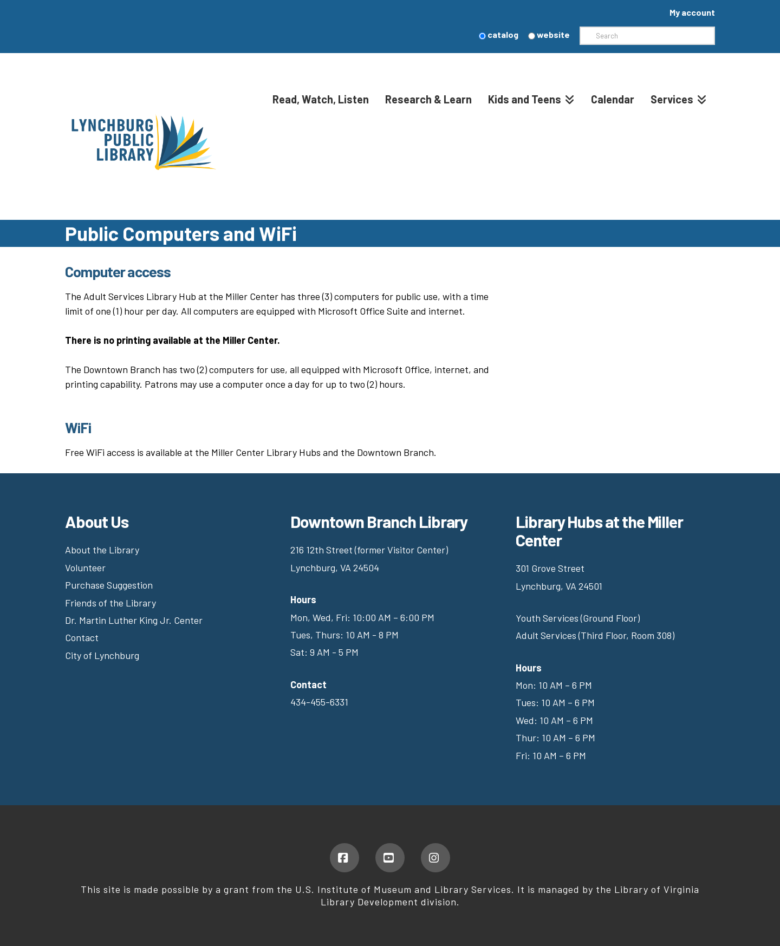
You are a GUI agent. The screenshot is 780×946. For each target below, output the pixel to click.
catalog (498, 34)
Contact (82, 637)
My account (692, 12)
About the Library (102, 550)
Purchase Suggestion (110, 585)
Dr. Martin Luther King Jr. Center (135, 620)
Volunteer (85, 567)
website (549, 34)
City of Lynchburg (102, 655)
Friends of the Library (110, 603)
